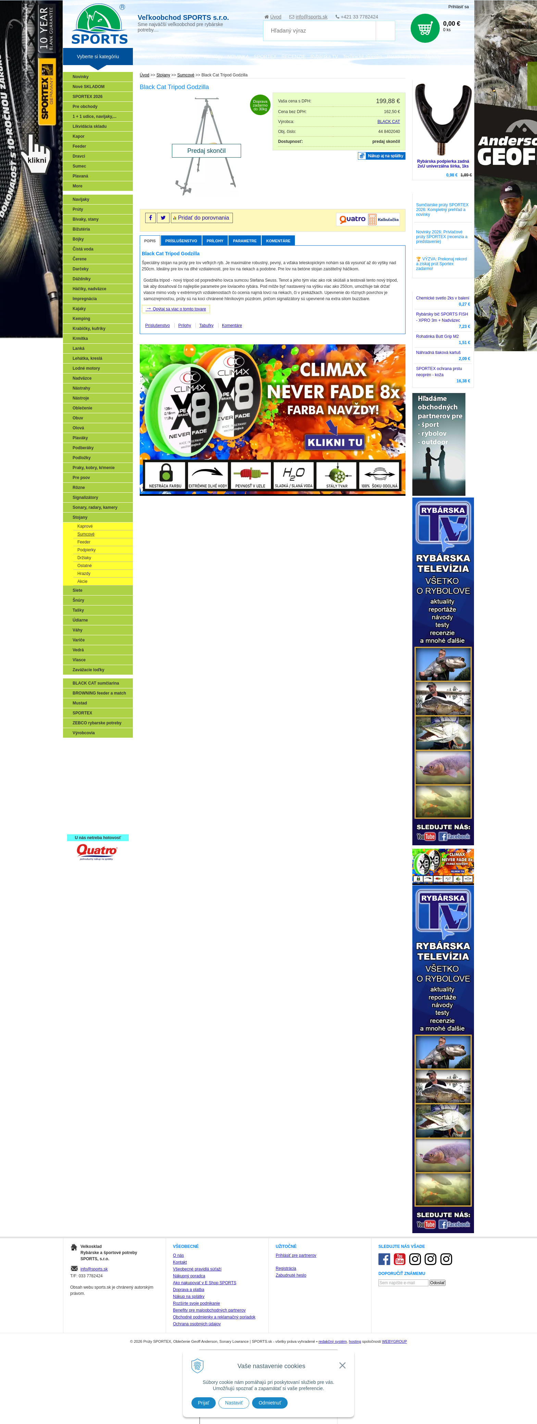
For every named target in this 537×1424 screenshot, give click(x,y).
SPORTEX (82, 713)
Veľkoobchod (149, 56)
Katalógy (213, 56)
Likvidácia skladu (90, 126)
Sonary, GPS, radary (94, 746)
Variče (79, 640)
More (78, 186)
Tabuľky (206, 325)
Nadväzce (82, 378)
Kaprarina (83, 776)
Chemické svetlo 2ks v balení (442, 298)
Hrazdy (83, 573)
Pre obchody (85, 106)
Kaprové (85, 526)
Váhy (78, 630)
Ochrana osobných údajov (197, 1324)
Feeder (79, 146)
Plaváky (80, 437)
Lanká (79, 348)
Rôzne (79, 487)
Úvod (276, 17)
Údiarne (80, 620)
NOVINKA (238, 56)
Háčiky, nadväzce (90, 288)
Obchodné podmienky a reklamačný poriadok (214, 1317)
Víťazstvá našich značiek (98, 796)
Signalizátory (85, 497)
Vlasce (79, 660)
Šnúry (78, 600)
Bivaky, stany (86, 219)
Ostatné (84, 565)
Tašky (78, 610)
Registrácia (286, 1268)
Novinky (81, 76)
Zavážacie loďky (88, 669)
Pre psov (81, 477)
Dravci (79, 156)
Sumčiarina (85, 786)
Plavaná (80, 176)
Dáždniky (82, 279)
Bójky (78, 239)
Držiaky (84, 557)
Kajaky (79, 308)
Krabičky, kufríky (89, 328)
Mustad (80, 703)
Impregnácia (85, 298)
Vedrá (78, 650)
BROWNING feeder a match (99, 693)
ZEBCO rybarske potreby (97, 723)
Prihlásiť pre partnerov (296, 1255)
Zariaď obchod (183, 56)
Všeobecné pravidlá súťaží (197, 1269)
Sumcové (86, 534)
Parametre (245, 241)
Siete (78, 590)
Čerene (80, 259)
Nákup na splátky (188, 1296)
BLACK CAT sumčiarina (96, 683)
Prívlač (81, 756)
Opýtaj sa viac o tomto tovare (176, 308)
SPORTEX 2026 (87, 96)
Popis (150, 241)
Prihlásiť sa (458, 6)
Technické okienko (362, 56)
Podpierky (86, 550)
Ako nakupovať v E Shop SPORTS (204, 1282)
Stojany (80, 517)
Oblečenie (82, 408)
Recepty (82, 815)
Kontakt (180, 1262)
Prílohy (215, 241)
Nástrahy (81, 388)
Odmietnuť (270, 1402)
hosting (355, 1341)
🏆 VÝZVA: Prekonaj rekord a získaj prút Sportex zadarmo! (441, 264)
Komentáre (278, 241)
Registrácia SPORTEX (95, 825)
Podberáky (83, 447)
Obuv (78, 418)
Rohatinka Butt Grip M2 (437, 336)
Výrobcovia (84, 733)
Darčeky (81, 269)
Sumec (79, 166)
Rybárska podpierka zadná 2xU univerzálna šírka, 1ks (443, 164)
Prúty (78, 209)
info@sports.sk (311, 17)
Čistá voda (83, 249)
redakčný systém (333, 1341)
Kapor (79, 136)
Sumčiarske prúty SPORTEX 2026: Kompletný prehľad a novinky (442, 209)
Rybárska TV (324, 56)
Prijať (203, 1402)
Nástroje (81, 398)
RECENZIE (294, 56)
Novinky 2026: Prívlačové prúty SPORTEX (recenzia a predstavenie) (441, 237)
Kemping (81, 318)
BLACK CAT (388, 121)
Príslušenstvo (181, 241)
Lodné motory (86, 368)
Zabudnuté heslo (291, 1275)
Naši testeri (85, 805)
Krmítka (80, 338)
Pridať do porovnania (203, 218)
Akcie (82, 581)
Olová (78, 428)
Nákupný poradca (189, 1276)
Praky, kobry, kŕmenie (94, 467)
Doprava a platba (188, 1289)
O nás (178, 1255)
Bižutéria (81, 229)
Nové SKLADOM (88, 86)
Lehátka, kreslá (87, 358)
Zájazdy (432, 56)
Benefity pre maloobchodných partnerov (209, 1310)
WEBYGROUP (394, 1341)
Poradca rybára (403, 56)
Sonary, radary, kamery (95, 507)
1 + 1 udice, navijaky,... (94, 116)
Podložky (82, 457)
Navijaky (81, 199)
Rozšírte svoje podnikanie (196, 1303)
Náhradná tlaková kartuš (438, 352)
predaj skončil (386, 141)
